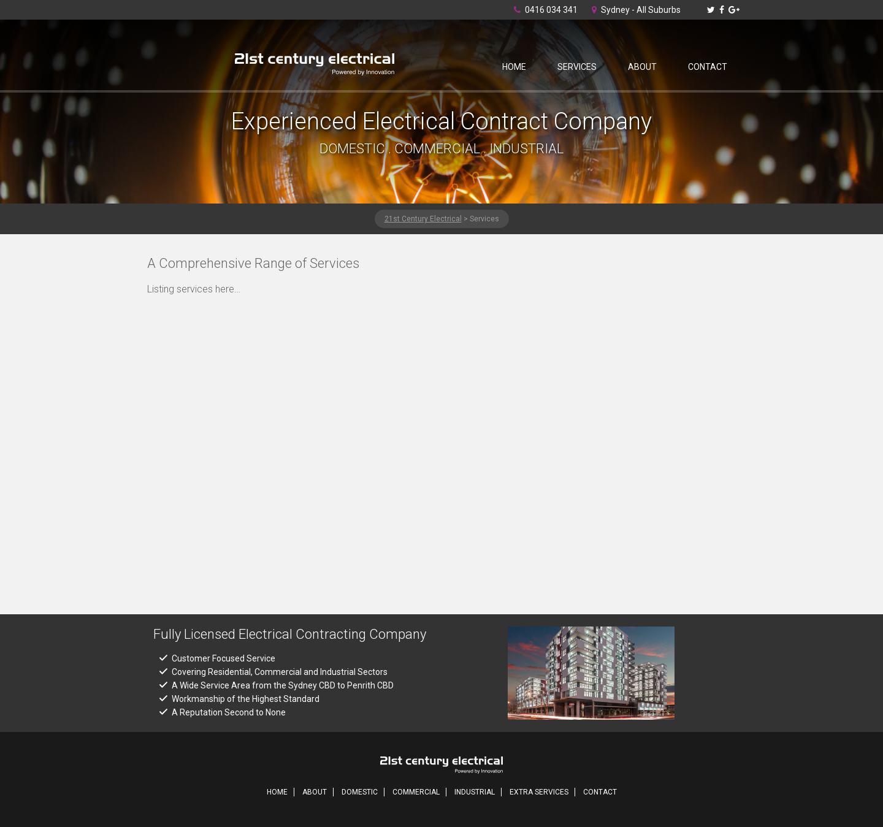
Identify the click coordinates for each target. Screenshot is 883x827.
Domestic (360, 792)
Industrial (474, 792)
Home (514, 67)
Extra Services (539, 792)
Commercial (416, 792)
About (642, 67)
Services (577, 67)
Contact (707, 67)
